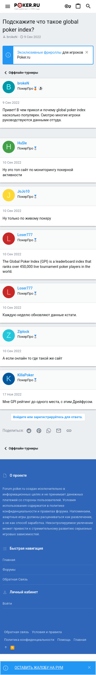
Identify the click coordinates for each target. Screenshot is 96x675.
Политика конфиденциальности (29, 640)
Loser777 (25, 235)
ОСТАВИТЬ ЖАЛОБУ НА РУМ (39, 667)
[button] (8, 6)
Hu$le (22, 143)
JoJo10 (23, 191)
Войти (7, 603)
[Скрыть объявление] (86, 52)
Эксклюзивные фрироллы (39, 52)
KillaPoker (25, 375)
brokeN (12, 37)
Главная (9, 560)
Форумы (9, 569)
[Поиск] (88, 6)
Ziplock (23, 332)
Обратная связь (15, 579)
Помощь (64, 640)
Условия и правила (47, 632)
